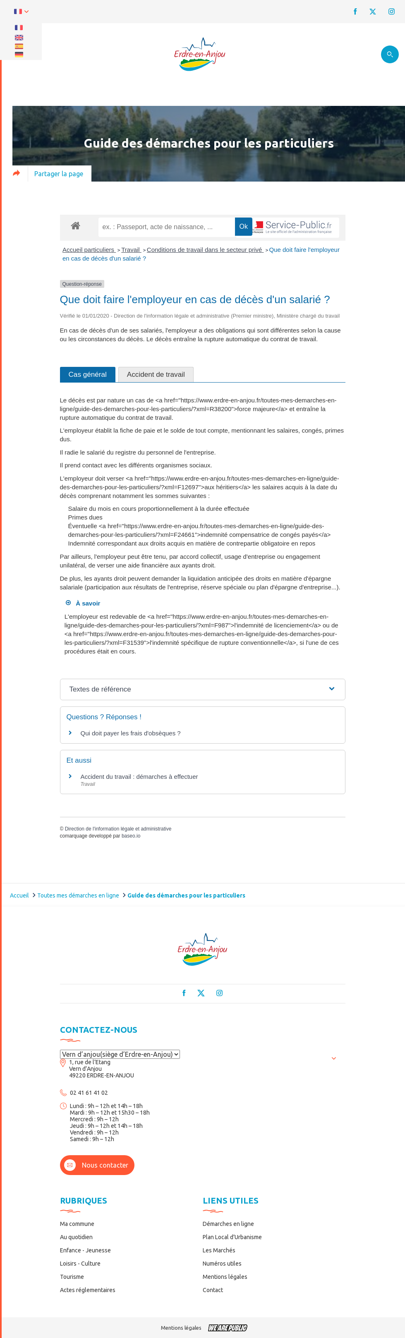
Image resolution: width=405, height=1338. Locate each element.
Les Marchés (219, 1250)
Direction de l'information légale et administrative (118, 829)
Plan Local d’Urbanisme (232, 1237)
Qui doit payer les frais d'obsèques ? (131, 733)
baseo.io (131, 836)
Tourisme (72, 1276)
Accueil (19, 895)
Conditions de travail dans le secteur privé (205, 249)
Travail (131, 249)
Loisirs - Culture (80, 1263)
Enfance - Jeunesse (85, 1250)
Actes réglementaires (87, 1290)
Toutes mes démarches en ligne (78, 895)
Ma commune (77, 1224)
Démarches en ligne (228, 1224)
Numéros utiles (222, 1263)
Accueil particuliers (89, 249)
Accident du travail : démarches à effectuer (139, 776)
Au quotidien (76, 1237)
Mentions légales (225, 1276)
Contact (213, 1290)
